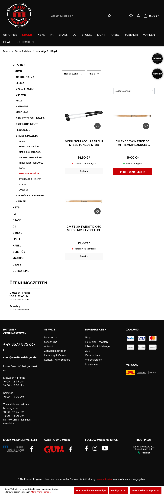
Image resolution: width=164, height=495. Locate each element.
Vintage (21, 201)
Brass (17, 220)
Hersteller (73, 73)
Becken (20, 83)
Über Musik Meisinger (97, 346)
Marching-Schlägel (30, 152)
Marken (18, 258)
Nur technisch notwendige (91, 490)
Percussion (23, 130)
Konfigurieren (118, 490)
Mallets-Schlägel (29, 147)
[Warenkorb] (151, 16)
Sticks (22, 184)
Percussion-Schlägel (31, 163)
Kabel (17, 245)
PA (14, 213)
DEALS (17, 264)
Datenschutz (92, 355)
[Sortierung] (133, 91)
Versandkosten (105, 479)
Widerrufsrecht (93, 359)
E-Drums (21, 94)
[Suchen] (109, 16)
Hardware (22, 106)
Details (84, 171)
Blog (87, 337)
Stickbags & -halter (30, 179)
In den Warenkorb (132, 172)
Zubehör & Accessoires (30, 195)
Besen (22, 141)
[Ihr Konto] (138, 16)
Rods (22, 168)
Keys (16, 207)
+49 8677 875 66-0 (19, 347)
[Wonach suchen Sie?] (77, 16)
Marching (22, 112)
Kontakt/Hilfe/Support (57, 359)
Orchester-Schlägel (30, 157)
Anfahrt (48, 346)
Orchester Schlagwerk (30, 118)
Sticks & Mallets (27, 135)
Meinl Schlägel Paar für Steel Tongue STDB (84, 143)
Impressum (91, 364)
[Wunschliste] (131, 16)
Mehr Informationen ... (41, 492)
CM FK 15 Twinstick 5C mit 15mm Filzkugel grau (132, 143)
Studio (18, 232)
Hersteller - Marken (96, 341)
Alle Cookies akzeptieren (145, 490)
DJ (14, 226)
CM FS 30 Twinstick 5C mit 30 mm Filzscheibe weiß (84, 228)
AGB (87, 350)
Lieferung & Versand (56, 355)
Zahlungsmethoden (55, 350)
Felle (19, 100)
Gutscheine (21, 270)
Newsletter (50, 337)
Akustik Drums (25, 77)
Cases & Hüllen (25, 88)
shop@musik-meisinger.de (19, 357)
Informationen (95, 329)
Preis (94, 73)
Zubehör (23, 190)
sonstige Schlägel (30, 173)
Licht (16, 239)
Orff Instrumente (27, 124)
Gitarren (19, 64)
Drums (17, 71)
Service (49, 329)
